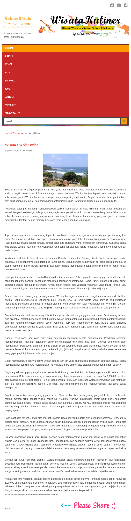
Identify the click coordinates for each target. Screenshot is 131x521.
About (8, 88)
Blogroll (10, 80)
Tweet (8, 508)
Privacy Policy (12, 113)
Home (9, 47)
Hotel (8, 72)
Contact (9, 96)
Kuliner (9, 56)
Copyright (10, 105)
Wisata (8, 64)
